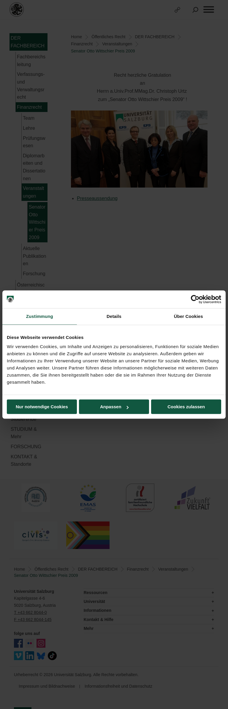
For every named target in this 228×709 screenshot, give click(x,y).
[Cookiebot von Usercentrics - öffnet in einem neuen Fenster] (195, 299)
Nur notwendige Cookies (42, 406)
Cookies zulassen (186, 406)
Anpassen (114, 406)
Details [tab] (114, 316)
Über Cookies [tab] (188, 316)
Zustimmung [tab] (39, 316)
